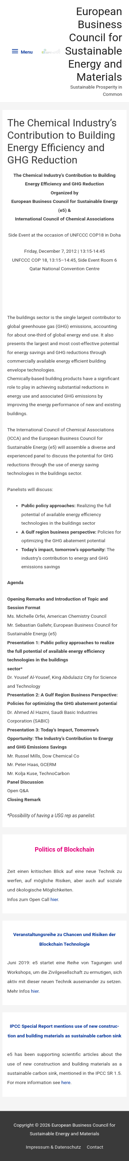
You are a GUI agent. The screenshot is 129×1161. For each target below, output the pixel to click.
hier (54, 899)
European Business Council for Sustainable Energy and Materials (93, 44)
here (66, 1082)
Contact (95, 1147)
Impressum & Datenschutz (53, 1147)
